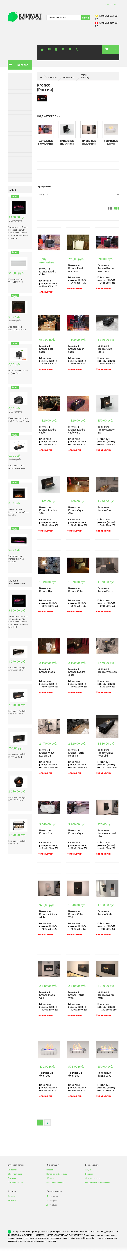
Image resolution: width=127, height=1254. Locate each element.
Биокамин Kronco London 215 (106, 429)
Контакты (12, 1170)
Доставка (12, 1178)
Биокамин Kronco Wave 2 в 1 (107, 672)
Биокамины (69, 77)
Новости (50, 1170)
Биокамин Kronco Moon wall (47, 995)
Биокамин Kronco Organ (76, 832)
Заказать (12, 1200)
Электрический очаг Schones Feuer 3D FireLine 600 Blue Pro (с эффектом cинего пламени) (18, 232)
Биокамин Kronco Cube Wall (75, 914)
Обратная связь (15, 1174)
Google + (51, 1201)
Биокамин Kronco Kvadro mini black (106, 268)
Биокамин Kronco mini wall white (48, 914)
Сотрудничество (15, 1182)
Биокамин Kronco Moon (47, 670)
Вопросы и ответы (55, 1182)
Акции (88, 1170)
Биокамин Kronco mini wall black (107, 833)
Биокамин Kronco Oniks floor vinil (105, 752)
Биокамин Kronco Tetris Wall (76, 995)
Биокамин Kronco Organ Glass (76, 510)
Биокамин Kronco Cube (75, 590)
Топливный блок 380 (75, 1074)
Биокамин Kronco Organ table (76, 349)
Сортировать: (44, 186)
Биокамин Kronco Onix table (105, 349)
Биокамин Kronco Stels (105, 913)
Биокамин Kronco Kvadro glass (76, 672)
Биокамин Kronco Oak (104, 509)
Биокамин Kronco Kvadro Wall (106, 995)
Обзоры (50, 1178)
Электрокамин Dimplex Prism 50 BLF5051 (16, 559)
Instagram (52, 1196)
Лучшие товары (92, 1178)
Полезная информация (56, 1174)
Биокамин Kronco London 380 (48, 510)
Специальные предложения (97, 1182)
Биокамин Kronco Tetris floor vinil (76, 752)
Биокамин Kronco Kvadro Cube (47, 271)
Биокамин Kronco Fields (105, 590)
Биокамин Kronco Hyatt (47, 590)
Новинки (89, 1174)
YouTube (51, 1205)
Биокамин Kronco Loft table (46, 349)
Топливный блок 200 (46, 1074)
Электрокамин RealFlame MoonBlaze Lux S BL (18, 512)
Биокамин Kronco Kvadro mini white (76, 268)
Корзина (11, 1196)
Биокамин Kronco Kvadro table (47, 429)
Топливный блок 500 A (104, 1074)
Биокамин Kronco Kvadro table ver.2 (76, 429)
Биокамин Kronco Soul (46, 832)
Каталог (52, 77)
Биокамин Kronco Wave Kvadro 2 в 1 (46, 752)
